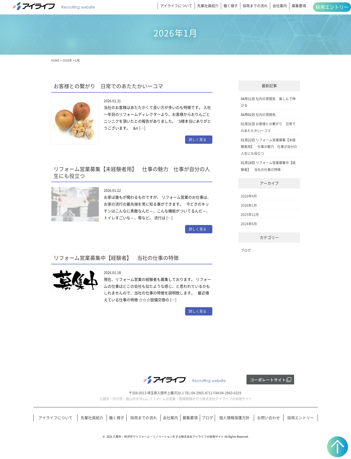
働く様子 (230, 6)
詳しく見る (197, 139)
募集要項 (299, 6)
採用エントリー (332, 7)
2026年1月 (249, 205)
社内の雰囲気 (266, 114)
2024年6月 (249, 223)
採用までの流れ (255, 6)
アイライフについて (176, 6)
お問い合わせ (268, 418)
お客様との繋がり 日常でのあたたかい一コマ (108, 86)
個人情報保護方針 (234, 418)
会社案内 (280, 6)
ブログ (246, 250)
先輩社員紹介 (208, 6)
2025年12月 (250, 214)
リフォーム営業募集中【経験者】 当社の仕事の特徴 (116, 258)
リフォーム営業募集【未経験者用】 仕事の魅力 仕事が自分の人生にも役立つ (269, 146)
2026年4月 (249, 196)
